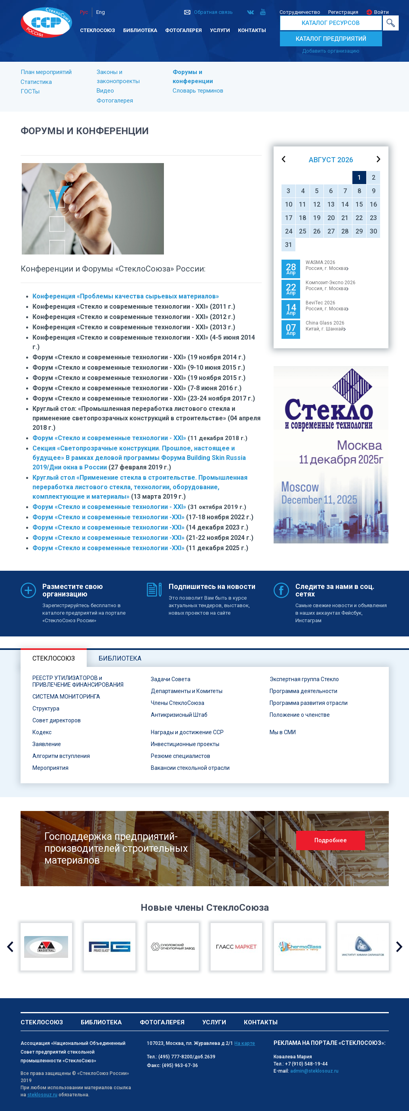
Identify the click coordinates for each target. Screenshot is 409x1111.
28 (344, 231)
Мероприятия (50, 768)
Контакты (252, 30)
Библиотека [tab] (120, 658)
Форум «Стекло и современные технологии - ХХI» (109, 438)
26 (316, 231)
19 (316, 218)
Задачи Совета (170, 679)
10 (288, 204)
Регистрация (343, 12)
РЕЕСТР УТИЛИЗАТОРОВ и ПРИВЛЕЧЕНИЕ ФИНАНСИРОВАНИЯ (78, 681)
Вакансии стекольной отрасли (190, 768)
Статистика (36, 81)
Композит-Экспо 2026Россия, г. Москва (331, 285)
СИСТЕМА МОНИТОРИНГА (66, 696)
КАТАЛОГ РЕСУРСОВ (331, 23)
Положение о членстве (300, 715)
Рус (84, 12)
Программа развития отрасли (309, 703)
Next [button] (399, 946)
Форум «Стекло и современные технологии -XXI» (108, 517)
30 (373, 231)
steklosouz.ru (42, 1095)
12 (316, 204)
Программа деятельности (303, 691)
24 (288, 231)
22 (359, 218)
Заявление (46, 744)
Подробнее (330, 840)
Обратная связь (213, 12)
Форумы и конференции (193, 76)
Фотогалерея (183, 30)
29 (359, 231)
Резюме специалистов (180, 756)
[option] (331, 454)
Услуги (220, 30)
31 (288, 245)
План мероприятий (46, 72)
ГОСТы (30, 91)
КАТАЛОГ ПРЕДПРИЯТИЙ (331, 38)
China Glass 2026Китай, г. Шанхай (326, 326)
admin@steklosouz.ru (314, 1071)
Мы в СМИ (283, 732)
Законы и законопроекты (118, 76)
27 (331, 231)
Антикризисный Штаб (179, 715)
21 (344, 218)
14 (344, 204)
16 (373, 204)
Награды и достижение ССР (187, 732)
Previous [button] (10, 946)
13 (331, 204)
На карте (244, 1043)
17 (288, 218)
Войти (381, 12)
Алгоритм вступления (61, 756)
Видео (105, 90)
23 (373, 218)
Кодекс (41, 732)
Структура (45, 708)
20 (331, 218)
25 (302, 231)
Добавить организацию (331, 51)
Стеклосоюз (97, 30)
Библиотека (140, 30)
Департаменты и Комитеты (187, 691)
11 (302, 204)
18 (302, 218)
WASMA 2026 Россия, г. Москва (327, 265)
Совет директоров (56, 720)
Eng (100, 12)
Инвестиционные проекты (185, 744)
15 (359, 204)
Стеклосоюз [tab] (53, 658)
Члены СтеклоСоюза (177, 703)
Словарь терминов (198, 90)
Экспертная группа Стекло (304, 679)
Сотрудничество (300, 12)
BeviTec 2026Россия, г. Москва (327, 305)
